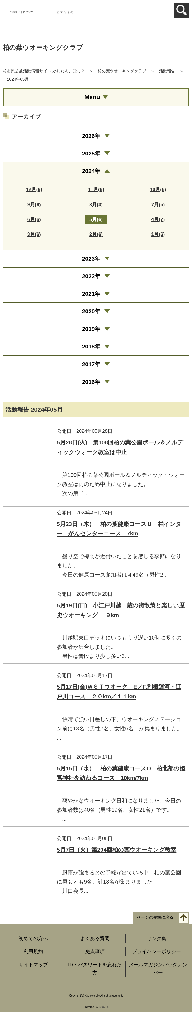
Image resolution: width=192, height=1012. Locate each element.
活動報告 (167, 71)
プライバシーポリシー (156, 951)
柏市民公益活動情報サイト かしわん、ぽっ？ (44, 71)
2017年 (91, 364)
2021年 (91, 294)
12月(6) (34, 189)
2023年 (91, 258)
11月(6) (96, 189)
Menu (92, 97)
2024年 (91, 171)
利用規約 (33, 951)
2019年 (91, 329)
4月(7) (158, 219)
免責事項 (95, 951)
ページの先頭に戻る (155, 917)
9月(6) (34, 204)
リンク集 (156, 938)
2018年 (91, 346)
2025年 (91, 153)
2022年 (91, 276)
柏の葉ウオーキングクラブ (122, 71)
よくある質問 (95, 938)
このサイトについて (21, 12)
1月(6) (158, 234)
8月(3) (96, 204)
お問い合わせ (65, 12)
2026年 (91, 136)
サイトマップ (33, 964)
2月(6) (96, 234)
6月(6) (34, 219)
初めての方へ (33, 938)
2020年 (91, 311)
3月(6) (34, 234)
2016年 (91, 382)
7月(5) (158, 204)
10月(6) (158, 189)
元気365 (104, 1007)
